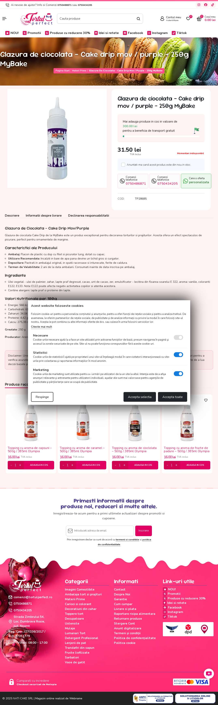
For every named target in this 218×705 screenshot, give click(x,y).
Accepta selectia (139, 397)
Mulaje (70, 628)
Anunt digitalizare (127, 628)
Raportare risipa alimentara (134, 614)
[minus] (11, 465)
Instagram (157, 33)
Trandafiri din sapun (79, 648)
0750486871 (64, 5)
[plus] (20, 465)
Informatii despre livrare (44, 215)
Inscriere (144, 530)
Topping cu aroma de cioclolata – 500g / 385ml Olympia (134, 449)
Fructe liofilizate (77, 653)
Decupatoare (74, 619)
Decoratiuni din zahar (81, 609)
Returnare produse (128, 619)
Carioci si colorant (78, 604)
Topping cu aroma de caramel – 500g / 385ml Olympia (82, 449)
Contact (120, 590)
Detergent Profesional (81, 638)
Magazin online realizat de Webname (58, 698)
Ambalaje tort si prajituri (83, 594)
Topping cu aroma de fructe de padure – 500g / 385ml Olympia (186, 449)
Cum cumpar (123, 604)
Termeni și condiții (127, 633)
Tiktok (179, 33)
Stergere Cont (124, 623)
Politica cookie (124, 643)
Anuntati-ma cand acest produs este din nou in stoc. (158, 165)
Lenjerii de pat (75, 643)
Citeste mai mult (41, 326)
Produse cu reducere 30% (67, 33)
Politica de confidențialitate (135, 638)
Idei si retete (106, 33)
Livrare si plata (125, 609)
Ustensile (72, 623)
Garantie (120, 599)
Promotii (32, 33)
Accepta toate (172, 397)
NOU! (12, 33)
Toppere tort (74, 614)
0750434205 (85, 5)
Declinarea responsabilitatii (88, 215)
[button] (9, 18)
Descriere (12, 215)
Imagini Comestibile (80, 590)
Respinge (42, 397)
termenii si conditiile (127, 539)
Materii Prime (79, 70)
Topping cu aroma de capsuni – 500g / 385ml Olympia (30, 449)
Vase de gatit (75, 662)
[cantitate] (15, 465)
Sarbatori (72, 657)
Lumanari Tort (75, 633)
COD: (121, 199)
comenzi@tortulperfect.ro (30, 597)
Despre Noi (122, 594)
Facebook (133, 33)
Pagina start (63, 70)
